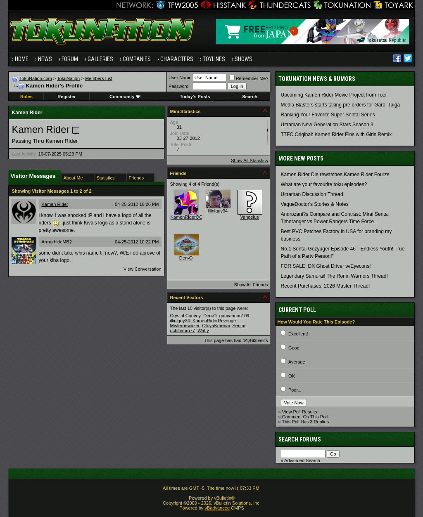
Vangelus (249, 217)
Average (296, 361)
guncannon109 (234, 315)
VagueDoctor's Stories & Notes (315, 204)
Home (22, 59)
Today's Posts (195, 96)
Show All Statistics (249, 160)
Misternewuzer (185, 325)
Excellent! (298, 333)
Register (66, 96)
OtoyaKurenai (216, 325)
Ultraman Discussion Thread (312, 194)
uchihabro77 (182, 330)
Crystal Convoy (185, 315)
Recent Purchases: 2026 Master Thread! (325, 286)
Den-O (185, 257)
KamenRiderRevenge (214, 320)
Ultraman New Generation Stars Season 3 (327, 124)
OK (291, 375)
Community (124, 96)
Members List (98, 78)
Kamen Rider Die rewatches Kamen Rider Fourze (335, 174)
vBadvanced (217, 507)
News (45, 59)
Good (293, 347)
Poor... (295, 389)
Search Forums (299, 439)
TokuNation (68, 78)
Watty (203, 330)
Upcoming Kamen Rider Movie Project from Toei (334, 95)
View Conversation (143, 269)
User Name (180, 77)
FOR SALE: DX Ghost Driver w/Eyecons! (326, 266)
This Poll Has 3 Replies (305, 421)
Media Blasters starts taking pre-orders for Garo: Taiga (340, 105)
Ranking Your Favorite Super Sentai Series (328, 115)
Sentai (238, 325)
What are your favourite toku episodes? (324, 184)
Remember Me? (249, 78)
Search (249, 96)
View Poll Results (299, 411)
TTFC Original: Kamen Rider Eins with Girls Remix (336, 134)
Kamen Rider (54, 204)
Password (178, 86)
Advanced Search (302, 460)
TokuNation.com (35, 78)
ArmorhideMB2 (56, 241)
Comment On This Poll (305, 416)
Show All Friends (251, 284)
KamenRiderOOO (189, 217)
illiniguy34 (218, 210)
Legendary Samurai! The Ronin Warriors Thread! (334, 276)
